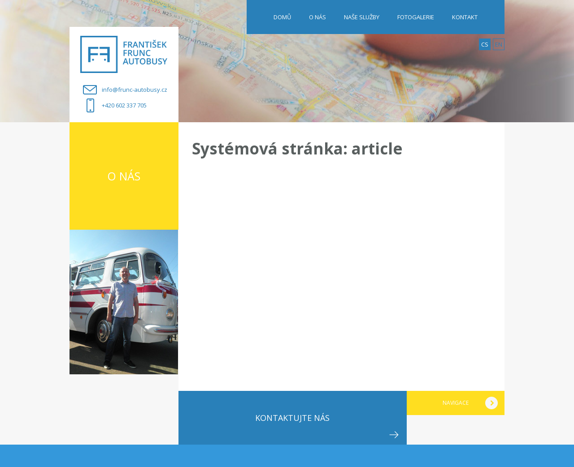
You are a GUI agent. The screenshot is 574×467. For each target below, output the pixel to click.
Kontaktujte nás (292, 417)
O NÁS (317, 17)
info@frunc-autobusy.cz (134, 90)
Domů (282, 17)
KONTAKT (465, 17)
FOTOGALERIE (415, 17)
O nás (123, 176)
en (498, 44)
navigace (456, 403)
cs (484, 44)
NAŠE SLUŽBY (361, 17)
